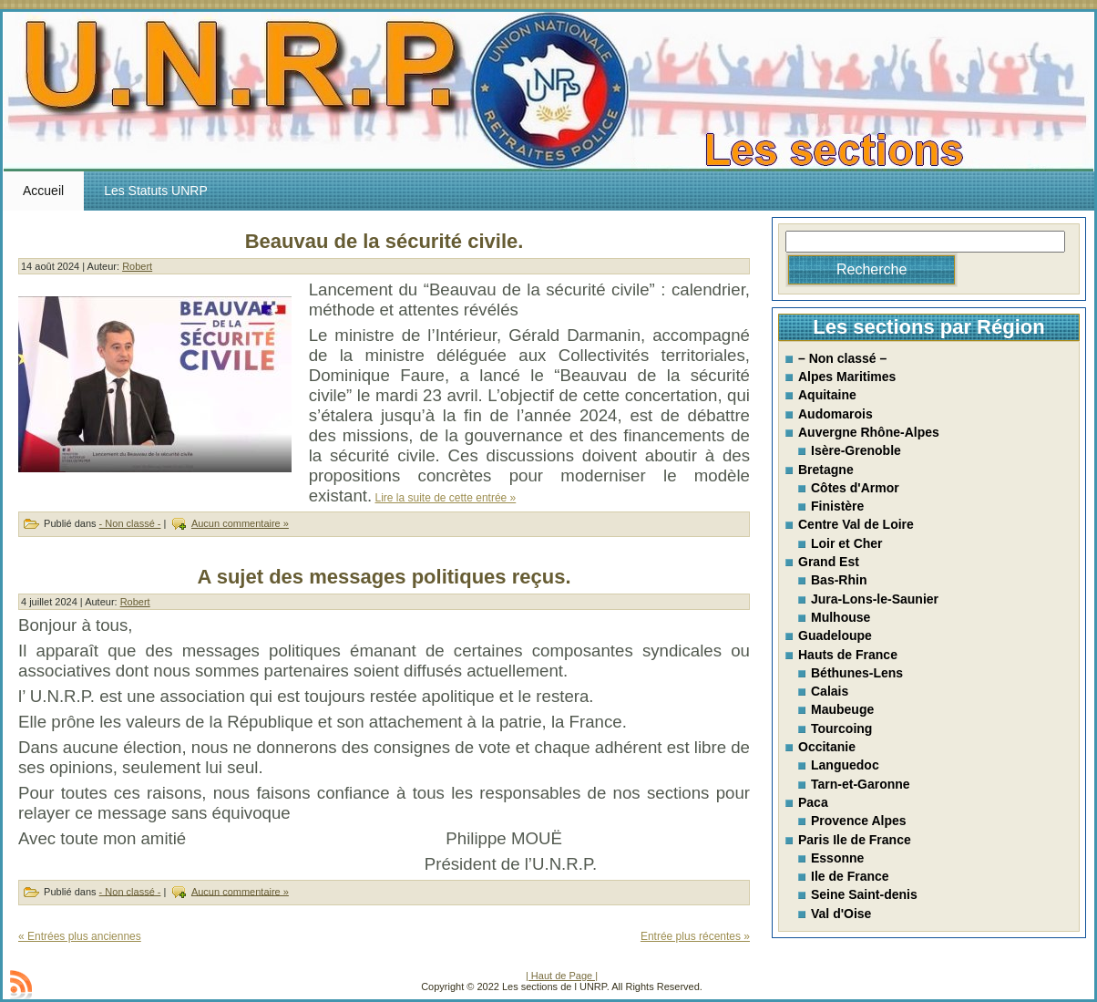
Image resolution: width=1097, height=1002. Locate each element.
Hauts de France (847, 654)
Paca (813, 802)
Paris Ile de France (854, 839)
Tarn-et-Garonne (860, 784)
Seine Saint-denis (864, 894)
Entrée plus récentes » (695, 936)
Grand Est (828, 561)
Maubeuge (842, 709)
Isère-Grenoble (856, 450)
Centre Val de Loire (856, 524)
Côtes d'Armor (855, 487)
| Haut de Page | (562, 975)
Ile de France (850, 876)
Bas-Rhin (838, 580)
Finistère (837, 506)
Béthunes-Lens (857, 673)
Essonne (837, 858)
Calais (829, 691)
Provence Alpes (859, 820)
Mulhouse (840, 617)
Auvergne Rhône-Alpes (868, 432)
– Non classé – (842, 358)
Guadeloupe (835, 635)
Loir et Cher (847, 543)
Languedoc (845, 765)
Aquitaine (827, 394)
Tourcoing (841, 728)
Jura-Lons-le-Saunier (874, 599)
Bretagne (826, 469)
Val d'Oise (841, 913)
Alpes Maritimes (847, 376)
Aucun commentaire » (240, 523)
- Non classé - (130, 523)
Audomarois (835, 414)
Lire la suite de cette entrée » (445, 497)
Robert (137, 266)
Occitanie (827, 746)
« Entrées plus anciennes (79, 936)
